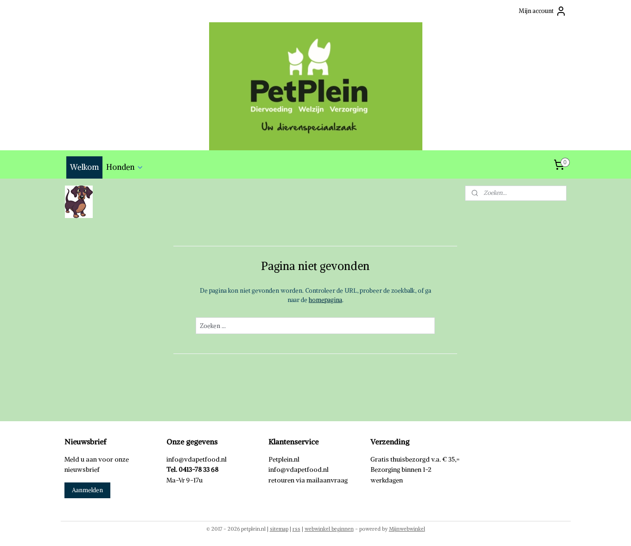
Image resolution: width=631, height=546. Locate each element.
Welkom (84, 167)
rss (296, 529)
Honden (125, 167)
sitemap (279, 529)
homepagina (325, 300)
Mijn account (543, 11)
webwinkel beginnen (329, 529)
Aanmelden (87, 490)
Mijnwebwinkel (407, 529)
